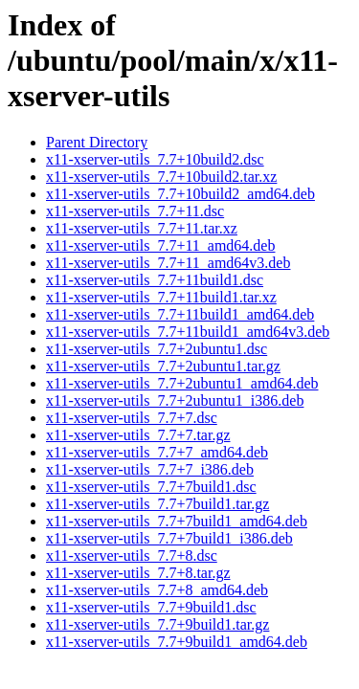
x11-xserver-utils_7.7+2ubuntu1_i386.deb (174, 400)
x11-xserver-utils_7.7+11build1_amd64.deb (180, 314)
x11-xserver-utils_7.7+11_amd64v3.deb (168, 263)
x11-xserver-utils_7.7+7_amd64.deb (157, 452)
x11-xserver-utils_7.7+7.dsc (131, 418)
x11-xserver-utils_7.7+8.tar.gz (138, 573)
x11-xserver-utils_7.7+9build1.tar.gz (157, 624)
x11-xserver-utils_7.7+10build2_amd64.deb (180, 194)
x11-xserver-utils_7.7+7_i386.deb (150, 469)
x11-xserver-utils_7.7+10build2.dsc (155, 159)
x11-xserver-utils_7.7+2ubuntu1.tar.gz (163, 366)
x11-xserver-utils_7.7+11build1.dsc (154, 280)
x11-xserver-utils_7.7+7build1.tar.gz (157, 504)
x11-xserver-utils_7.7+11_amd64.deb (160, 245)
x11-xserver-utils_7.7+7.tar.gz (138, 435)
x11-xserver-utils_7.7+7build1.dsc (151, 486)
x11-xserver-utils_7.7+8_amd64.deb (157, 590)
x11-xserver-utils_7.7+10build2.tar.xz (161, 176)
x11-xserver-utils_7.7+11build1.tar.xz (161, 297)
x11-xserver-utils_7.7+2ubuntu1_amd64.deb (182, 383)
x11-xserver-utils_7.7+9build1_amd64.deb (176, 641)
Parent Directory (96, 142)
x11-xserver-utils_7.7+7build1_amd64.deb (176, 521)
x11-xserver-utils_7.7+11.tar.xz (141, 228)
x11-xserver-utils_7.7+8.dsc (131, 555)
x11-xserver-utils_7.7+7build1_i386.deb (169, 538)
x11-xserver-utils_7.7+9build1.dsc (151, 607)
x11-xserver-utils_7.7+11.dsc (135, 211)
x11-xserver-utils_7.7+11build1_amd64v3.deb (187, 331)
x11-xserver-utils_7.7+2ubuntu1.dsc (156, 349)
